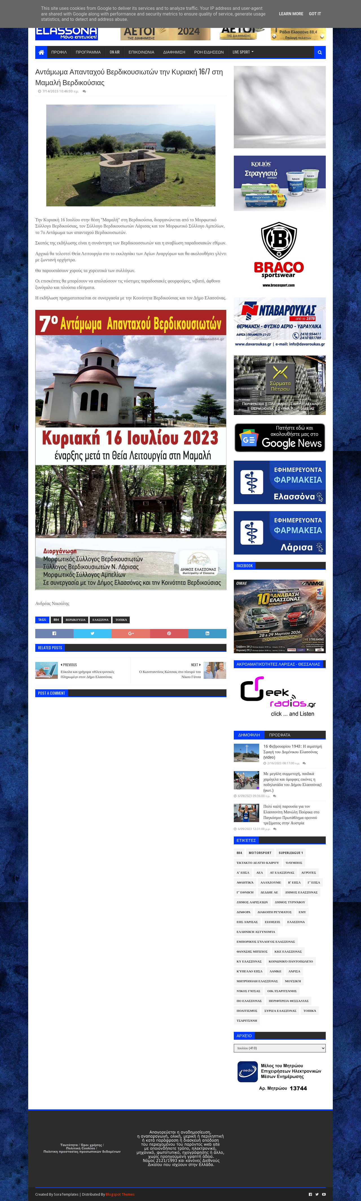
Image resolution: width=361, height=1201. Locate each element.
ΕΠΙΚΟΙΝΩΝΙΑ (141, 52)
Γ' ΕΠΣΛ (314, 882)
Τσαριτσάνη (247, 1021)
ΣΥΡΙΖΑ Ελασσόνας (280, 1011)
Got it (315, 14)
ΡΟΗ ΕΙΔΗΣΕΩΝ (209, 52)
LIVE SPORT (241, 52)
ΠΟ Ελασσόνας (249, 1001)
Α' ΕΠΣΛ (243, 873)
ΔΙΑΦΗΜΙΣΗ (174, 52)
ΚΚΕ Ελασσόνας (288, 951)
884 (56, 619)
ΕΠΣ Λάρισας (247, 922)
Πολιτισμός (247, 1011)
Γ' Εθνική (245, 892)
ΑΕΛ (259, 873)
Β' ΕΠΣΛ (294, 882)
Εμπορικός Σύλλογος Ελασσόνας (266, 942)
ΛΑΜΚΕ (275, 971)
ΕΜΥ (302, 912)
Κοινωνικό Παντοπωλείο (291, 961)
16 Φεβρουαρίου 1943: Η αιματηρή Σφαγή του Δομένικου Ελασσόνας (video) (292, 752)
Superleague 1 (291, 853)
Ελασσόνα (100, 619)
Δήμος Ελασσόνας (301, 892)
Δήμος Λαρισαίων (252, 902)
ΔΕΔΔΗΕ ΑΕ (269, 892)
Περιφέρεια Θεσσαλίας (289, 1001)
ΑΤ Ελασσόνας (282, 873)
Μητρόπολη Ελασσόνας (257, 981)
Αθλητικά (245, 882)
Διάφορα (243, 912)
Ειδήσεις (272, 922)
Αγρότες (308, 873)
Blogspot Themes (120, 1194)
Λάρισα (294, 971)
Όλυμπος (294, 863)
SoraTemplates (66, 1194)
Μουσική (293, 981)
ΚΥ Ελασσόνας (249, 961)
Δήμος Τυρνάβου (290, 902)
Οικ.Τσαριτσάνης (282, 991)
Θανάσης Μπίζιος (252, 951)
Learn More (291, 14)
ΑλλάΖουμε (271, 882)
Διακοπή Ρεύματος (274, 912)
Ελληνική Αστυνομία (256, 932)
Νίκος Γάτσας (248, 991)
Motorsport (260, 853)
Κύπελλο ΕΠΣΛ (250, 971)
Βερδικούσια (75, 619)
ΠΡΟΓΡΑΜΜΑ (88, 52)
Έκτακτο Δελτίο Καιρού (258, 863)
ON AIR (115, 52)
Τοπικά (121, 619)
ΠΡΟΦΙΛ (59, 52)
